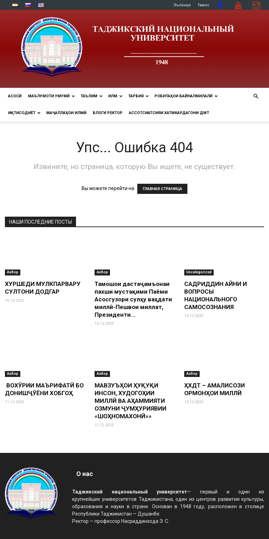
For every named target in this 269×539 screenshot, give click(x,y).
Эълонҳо (182, 5)
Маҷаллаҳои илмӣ (66, 113)
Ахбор (12, 272)
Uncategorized (199, 272)
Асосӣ (15, 96)
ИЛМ (115, 96)
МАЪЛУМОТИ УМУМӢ (51, 96)
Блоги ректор (108, 113)
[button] (255, 96)
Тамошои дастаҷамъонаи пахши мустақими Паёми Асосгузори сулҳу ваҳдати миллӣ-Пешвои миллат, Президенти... (133, 299)
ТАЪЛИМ (92, 96)
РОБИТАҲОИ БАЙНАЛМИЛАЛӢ (186, 96)
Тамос (203, 5)
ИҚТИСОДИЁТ (24, 113)
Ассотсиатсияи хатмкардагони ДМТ (169, 113)
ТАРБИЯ (138, 96)
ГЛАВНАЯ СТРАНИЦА (162, 189)
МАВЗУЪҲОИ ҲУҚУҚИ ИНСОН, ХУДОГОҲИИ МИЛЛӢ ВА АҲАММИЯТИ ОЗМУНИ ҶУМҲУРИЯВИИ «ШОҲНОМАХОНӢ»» (130, 401)
